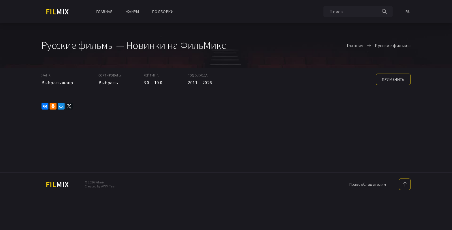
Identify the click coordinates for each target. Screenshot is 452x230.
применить (393, 79)
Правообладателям (367, 184)
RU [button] (408, 11)
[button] (157, 82)
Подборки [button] (163, 11)
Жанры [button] (132, 11)
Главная (104, 11)
